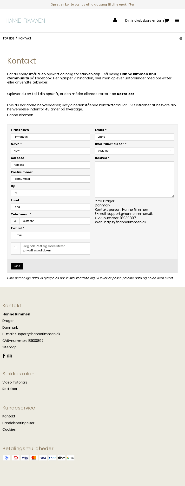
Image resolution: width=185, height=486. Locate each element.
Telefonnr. (21, 214)
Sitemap (9, 347)
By (13, 186)
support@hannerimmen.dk (130, 213)
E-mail (17, 228)
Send (17, 266)
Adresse (17, 158)
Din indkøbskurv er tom (147, 20)
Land (15, 200)
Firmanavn (20, 130)
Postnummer (22, 172)
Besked (102, 158)
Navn (16, 144)
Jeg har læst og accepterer (44, 248)
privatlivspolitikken (37, 250)
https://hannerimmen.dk (125, 222)
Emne (101, 130)
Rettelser (125, 93)
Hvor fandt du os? (111, 144)
